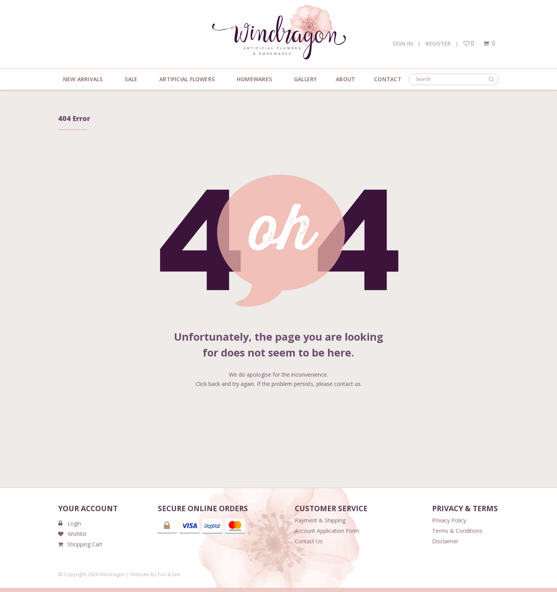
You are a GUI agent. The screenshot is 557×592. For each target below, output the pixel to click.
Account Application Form (327, 530)
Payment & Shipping (320, 520)
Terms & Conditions (457, 530)
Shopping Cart (80, 544)
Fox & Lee (169, 574)
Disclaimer (445, 541)
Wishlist (72, 533)
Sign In (403, 43)
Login (69, 523)
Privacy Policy (449, 520)
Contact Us (309, 541)
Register (438, 43)
